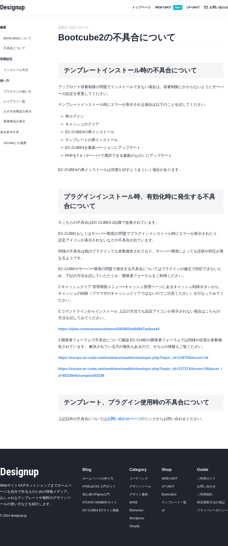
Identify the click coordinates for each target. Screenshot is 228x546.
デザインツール (140, 486)
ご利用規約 (205, 494)
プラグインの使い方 (17, 91)
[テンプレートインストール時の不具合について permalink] (56, 64)
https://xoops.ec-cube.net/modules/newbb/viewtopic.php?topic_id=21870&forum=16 (133, 358)
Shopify (134, 526)
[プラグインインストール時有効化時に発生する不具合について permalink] (56, 190)
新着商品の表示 (14, 121)
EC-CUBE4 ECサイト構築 (100, 510)
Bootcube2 (169, 494)
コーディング (138, 478)
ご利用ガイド (206, 478)
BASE (133, 502)
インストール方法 (16, 70)
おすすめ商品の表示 (17, 111)
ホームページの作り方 (97, 478)
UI (163, 510)
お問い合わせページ (124, 419)
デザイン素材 (138, 494)
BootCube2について (17, 38)
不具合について (14, 48)
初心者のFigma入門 (96, 494)
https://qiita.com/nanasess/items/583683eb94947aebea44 (108, 329)
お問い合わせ (206, 486)
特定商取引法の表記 (211, 502)
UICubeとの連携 (15, 143)
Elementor (136, 510)
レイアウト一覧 (14, 101)
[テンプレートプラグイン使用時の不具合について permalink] (56, 396)
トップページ (141, 7)
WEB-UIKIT (168, 7)
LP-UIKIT (193, 7)
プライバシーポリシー (212, 510)
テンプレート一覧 (174, 502)
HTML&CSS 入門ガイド (99, 486)
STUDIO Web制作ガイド (99, 502)
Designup (12, 7)
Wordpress (136, 518)
